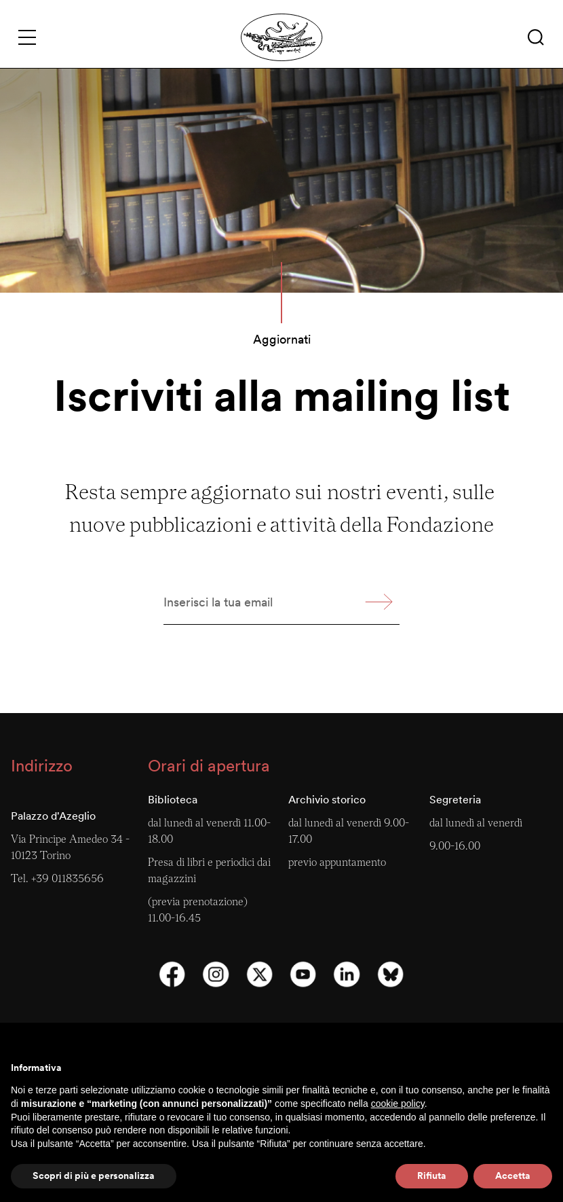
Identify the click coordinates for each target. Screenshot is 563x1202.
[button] (535, 37)
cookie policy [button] (398, 1103)
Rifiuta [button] (431, 1175)
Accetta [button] (512, 1175)
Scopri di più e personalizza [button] (94, 1175)
